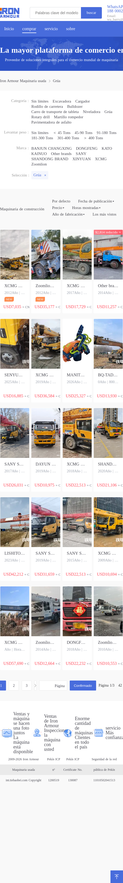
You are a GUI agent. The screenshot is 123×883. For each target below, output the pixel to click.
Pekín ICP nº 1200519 (53, 769)
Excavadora (62, 101)
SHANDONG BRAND (49, 159)
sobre (70, 29)
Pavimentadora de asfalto (51, 122)
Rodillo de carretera (47, 106)
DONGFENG (87, 148)
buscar (91, 13)
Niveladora (91, 112)
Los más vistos (104, 214)
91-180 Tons (106, 133)
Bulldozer (75, 106)
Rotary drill (40, 117)
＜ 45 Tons (62, 133)
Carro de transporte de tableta (55, 112)
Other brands (61, 154)
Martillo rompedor (68, 117)
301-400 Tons (68, 138)
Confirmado (83, 686)
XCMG (101, 159)
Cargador (82, 101)
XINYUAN (81, 159)
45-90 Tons (83, 133)
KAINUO (39, 154)
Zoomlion (39, 164)
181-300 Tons (42, 138)
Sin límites (40, 101)
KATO (107, 148)
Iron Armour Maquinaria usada (23, 81)
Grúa (56, 81)
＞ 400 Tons (93, 138)
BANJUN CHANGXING (51, 148)
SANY (81, 154)
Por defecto (61, 201)
